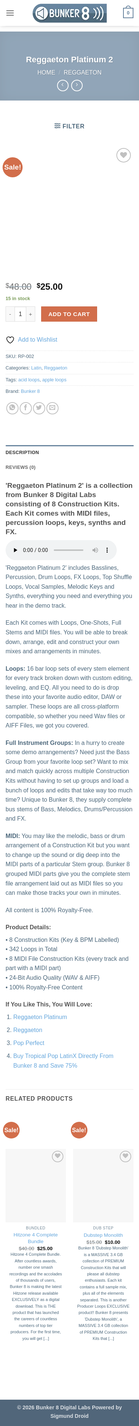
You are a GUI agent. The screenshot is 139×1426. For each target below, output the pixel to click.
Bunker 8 (30, 391)
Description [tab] (22, 452)
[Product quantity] (20, 313)
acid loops (29, 379)
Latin (36, 368)
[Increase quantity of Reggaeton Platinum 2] (30, 313)
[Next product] (63, 85)
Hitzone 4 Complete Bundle (36, 1238)
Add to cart (69, 314)
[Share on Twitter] (39, 408)
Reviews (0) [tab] (21, 467)
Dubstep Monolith (103, 1235)
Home (46, 72)
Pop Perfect (28, 1043)
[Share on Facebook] (26, 408)
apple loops (54, 379)
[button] (10, 13)
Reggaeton (83, 72)
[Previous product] (77, 85)
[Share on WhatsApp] (12, 408)
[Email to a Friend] (52, 408)
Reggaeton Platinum (40, 1017)
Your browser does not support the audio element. (61, 550)
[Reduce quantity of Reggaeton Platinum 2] (10, 313)
